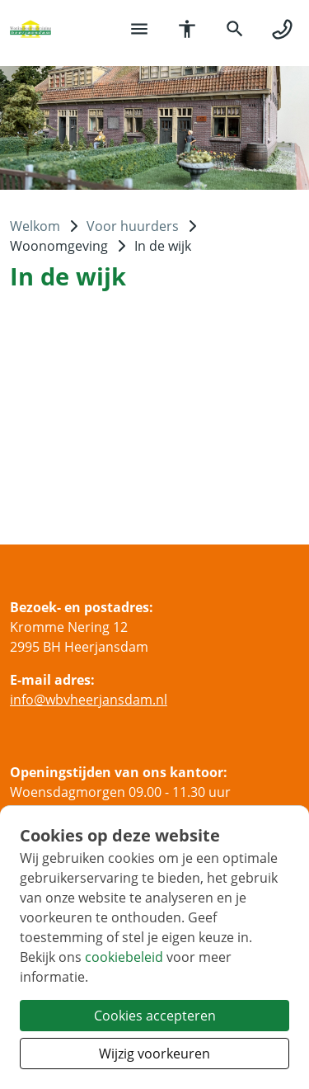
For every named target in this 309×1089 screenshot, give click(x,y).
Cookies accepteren (155, 1015)
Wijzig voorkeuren (154, 1053)
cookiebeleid (124, 957)
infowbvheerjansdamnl (88, 700)
